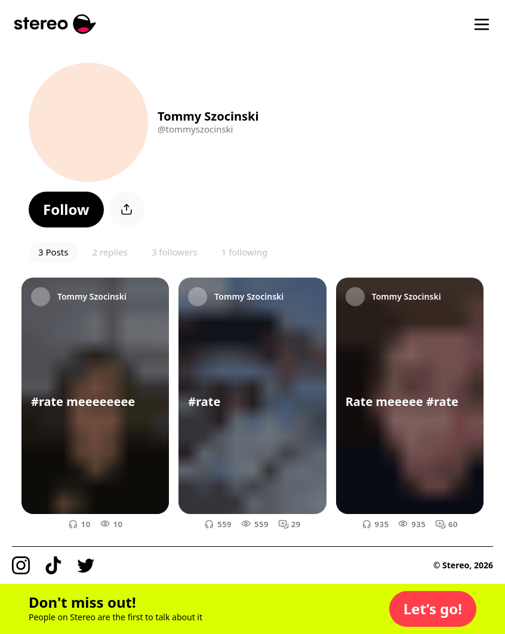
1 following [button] (244, 252)
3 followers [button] (175, 252)
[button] (66, 209)
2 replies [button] (109, 252)
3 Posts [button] (53, 252)
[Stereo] (55, 24)
